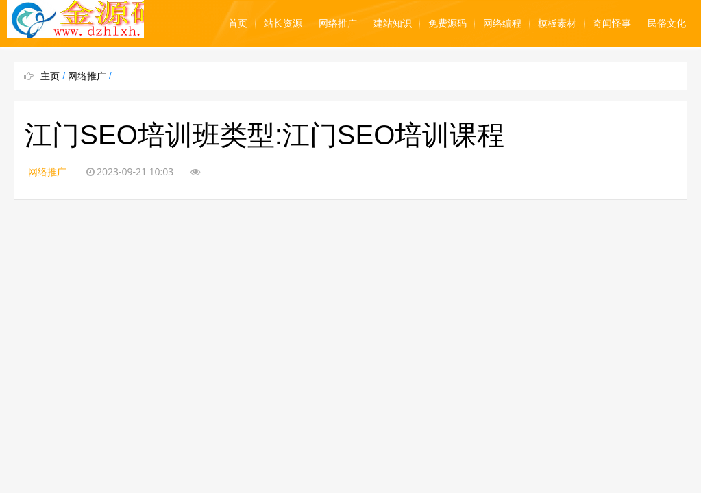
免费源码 (447, 23)
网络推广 (338, 23)
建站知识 (392, 23)
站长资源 (283, 23)
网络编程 (502, 23)
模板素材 (557, 23)
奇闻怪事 (612, 23)
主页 (50, 76)
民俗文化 (667, 23)
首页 (237, 23)
